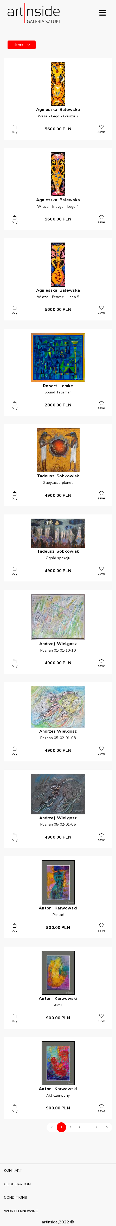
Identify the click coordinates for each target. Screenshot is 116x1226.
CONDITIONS (15, 1197)
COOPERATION (17, 1184)
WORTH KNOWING (21, 1211)
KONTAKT (13, 1170)
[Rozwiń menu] (102, 13)
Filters (21, 45)
